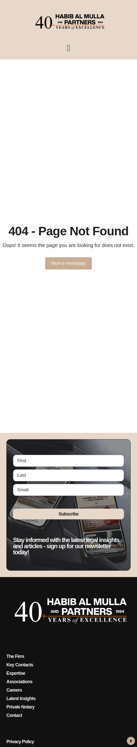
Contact (14, 715)
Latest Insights (20, 698)
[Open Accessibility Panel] (131, 741)
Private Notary (20, 707)
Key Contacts (19, 665)
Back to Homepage (68, 263)
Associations (19, 681)
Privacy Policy (20, 741)
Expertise (15, 673)
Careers (14, 690)
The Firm (15, 656)
